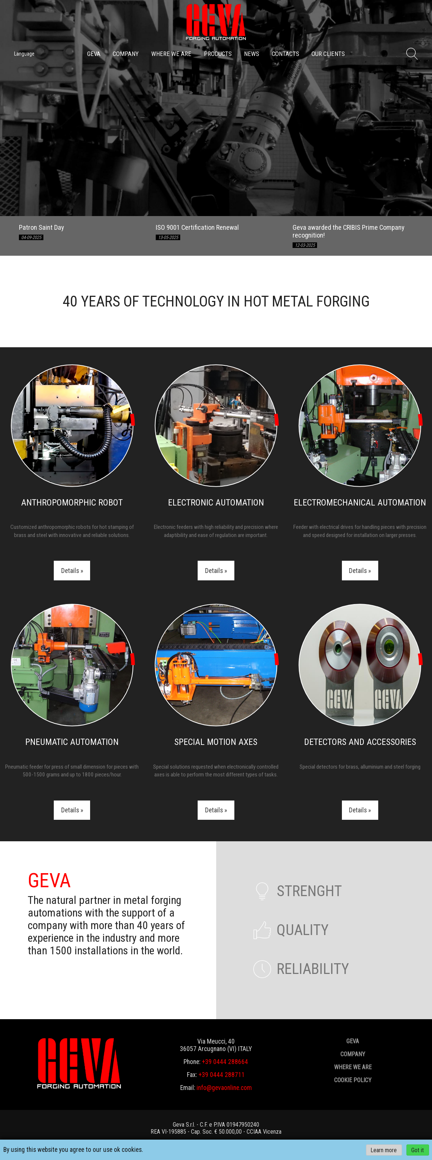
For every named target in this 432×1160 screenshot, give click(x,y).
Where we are (171, 53)
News (251, 53)
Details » (72, 570)
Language (24, 54)
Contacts (285, 53)
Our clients (328, 53)
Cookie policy (353, 1080)
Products (218, 53)
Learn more (384, 1149)
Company (126, 53)
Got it (417, 1149)
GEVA (93, 53)
